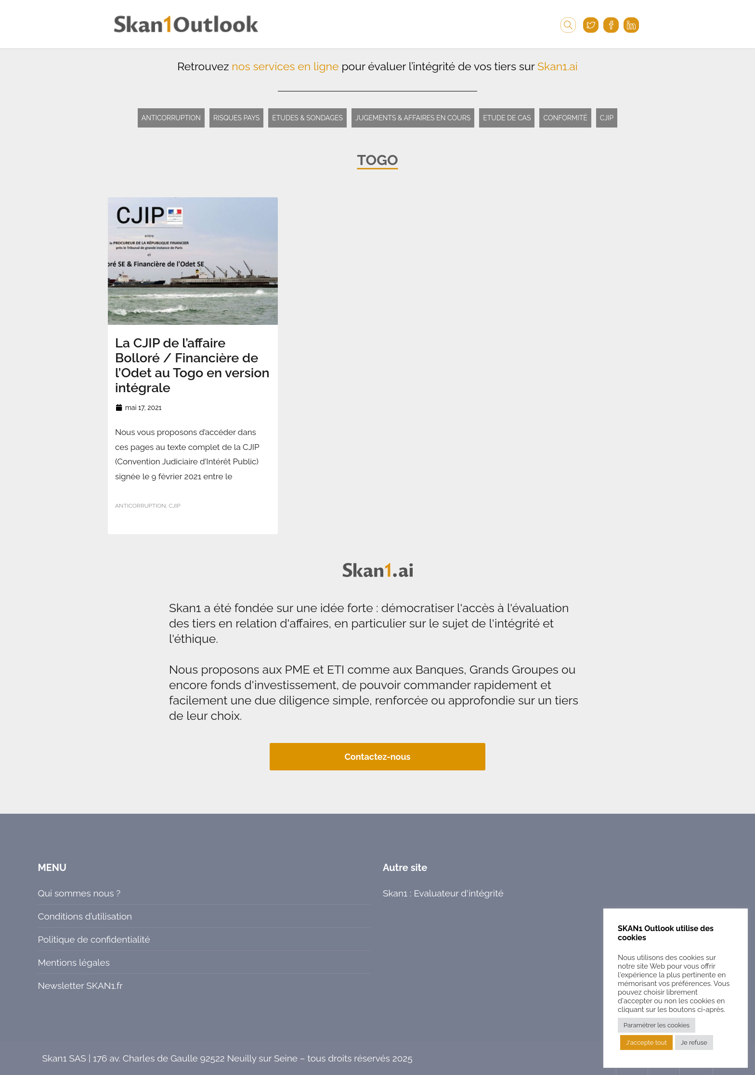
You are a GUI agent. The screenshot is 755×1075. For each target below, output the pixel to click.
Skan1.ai (557, 66)
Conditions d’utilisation (85, 916)
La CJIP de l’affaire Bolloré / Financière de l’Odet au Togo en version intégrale (192, 365)
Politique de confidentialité (94, 939)
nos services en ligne (285, 66)
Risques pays (236, 118)
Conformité (565, 118)
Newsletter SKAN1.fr (80, 985)
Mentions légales (73, 962)
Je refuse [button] (694, 1042)
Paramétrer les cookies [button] (657, 1025)
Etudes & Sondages (307, 118)
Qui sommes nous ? (79, 893)
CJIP (607, 118)
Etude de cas (507, 118)
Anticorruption (171, 118)
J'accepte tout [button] (646, 1042)
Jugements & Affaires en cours (412, 118)
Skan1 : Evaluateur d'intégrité (443, 893)
